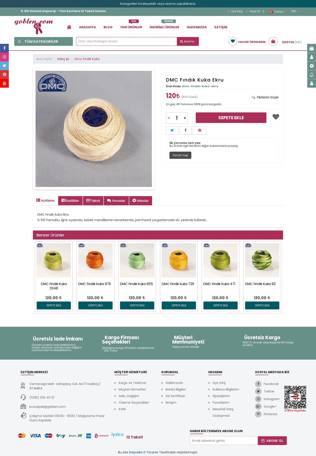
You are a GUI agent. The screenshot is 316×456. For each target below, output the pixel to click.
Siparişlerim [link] (221, 396)
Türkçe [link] (277, 11)
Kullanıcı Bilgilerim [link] (226, 389)
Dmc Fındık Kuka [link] (87, 59)
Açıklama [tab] (45, 200)
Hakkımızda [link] (197, 27)
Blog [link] (108, 27)
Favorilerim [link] (221, 402)
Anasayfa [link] (87, 27)
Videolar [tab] (141, 200)
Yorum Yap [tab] (180, 155)
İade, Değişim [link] (129, 396)
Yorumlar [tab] (116, 200)
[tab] (265, 97)
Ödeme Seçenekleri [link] (134, 402)
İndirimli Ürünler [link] (164, 25)
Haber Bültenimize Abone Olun (216, 431)
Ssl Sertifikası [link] (175, 396)
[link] (69, 27)
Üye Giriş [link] (235, 11)
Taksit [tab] (93, 200)
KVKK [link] (122, 409)
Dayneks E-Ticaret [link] (143, 452)
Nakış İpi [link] (63, 59)
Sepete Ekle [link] (231, 118)
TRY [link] (295, 11)
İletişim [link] (220, 27)
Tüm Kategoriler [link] (38, 41)
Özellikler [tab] (70, 200)
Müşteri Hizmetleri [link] (132, 389)
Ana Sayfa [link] (44, 59)
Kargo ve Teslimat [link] (132, 383)
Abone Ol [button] (272, 440)
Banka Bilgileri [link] (176, 389)
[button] (169, 118)
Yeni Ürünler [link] (131, 25)
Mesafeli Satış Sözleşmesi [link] (223, 412)
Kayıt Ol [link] (253, 11)
